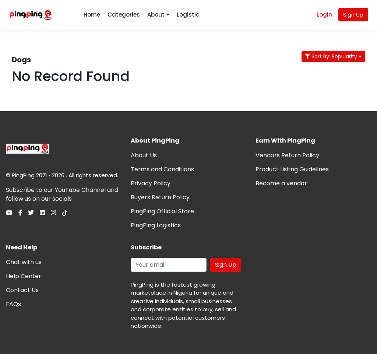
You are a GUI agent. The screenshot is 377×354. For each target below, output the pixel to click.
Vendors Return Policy (287, 155)
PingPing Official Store (162, 211)
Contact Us (22, 290)
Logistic (188, 14)
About (158, 14)
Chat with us (24, 262)
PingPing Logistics (156, 225)
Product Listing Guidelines (292, 169)
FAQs (13, 304)
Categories (124, 14)
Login (324, 14)
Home (92, 14)
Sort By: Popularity (333, 56)
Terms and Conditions (162, 169)
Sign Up (353, 14)
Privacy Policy (150, 183)
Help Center (23, 276)
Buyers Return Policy (160, 197)
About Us (144, 155)
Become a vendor (281, 183)
